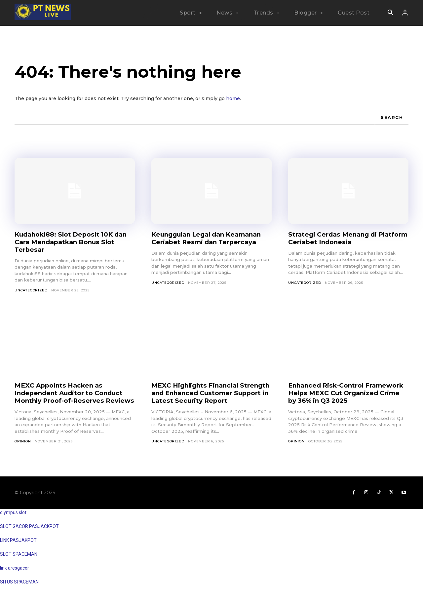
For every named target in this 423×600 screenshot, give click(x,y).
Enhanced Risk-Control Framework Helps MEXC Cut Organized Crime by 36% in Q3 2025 (341, 396)
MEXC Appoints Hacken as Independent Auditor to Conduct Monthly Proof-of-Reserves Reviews (72, 396)
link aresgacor (14, 575)
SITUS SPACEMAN (19, 589)
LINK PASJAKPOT (18, 547)
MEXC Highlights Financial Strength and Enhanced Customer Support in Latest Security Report (210, 392)
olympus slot (13, 520)
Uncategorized (31, 290)
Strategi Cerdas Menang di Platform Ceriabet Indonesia (338, 238)
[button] (390, 13)
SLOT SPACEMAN (18, 561)
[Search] (391, 118)
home (233, 98)
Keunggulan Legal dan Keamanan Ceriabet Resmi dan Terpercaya (210, 238)
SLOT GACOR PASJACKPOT (29, 534)
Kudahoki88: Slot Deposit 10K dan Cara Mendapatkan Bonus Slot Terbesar (75, 241)
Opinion (23, 449)
